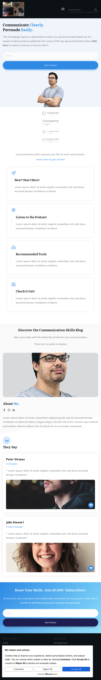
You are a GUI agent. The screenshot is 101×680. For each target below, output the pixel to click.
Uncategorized (60, 643)
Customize (19, 669)
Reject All (47, 669)
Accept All (76, 669)
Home (5, 643)
